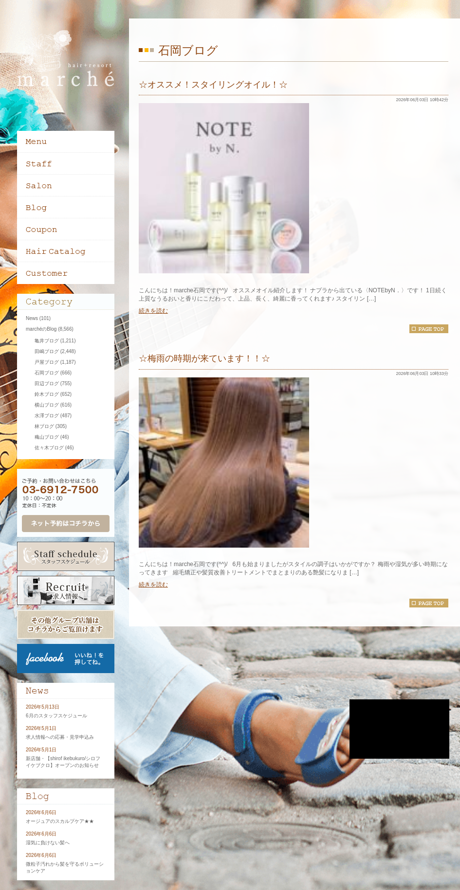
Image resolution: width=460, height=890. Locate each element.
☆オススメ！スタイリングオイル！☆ (213, 84)
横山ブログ (47, 405)
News (32, 318)
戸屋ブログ (47, 362)
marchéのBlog (41, 329)
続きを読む (153, 310)
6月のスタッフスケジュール (56, 715)
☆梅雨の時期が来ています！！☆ (204, 358)
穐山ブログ (47, 437)
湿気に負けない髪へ (48, 842)
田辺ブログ (47, 383)
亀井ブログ (47, 340)
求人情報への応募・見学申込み (60, 737)
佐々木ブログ (49, 447)
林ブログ (44, 426)
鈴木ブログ (47, 394)
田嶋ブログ (47, 351)
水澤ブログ (47, 415)
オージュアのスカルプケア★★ (60, 821)
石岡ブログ (47, 372)
